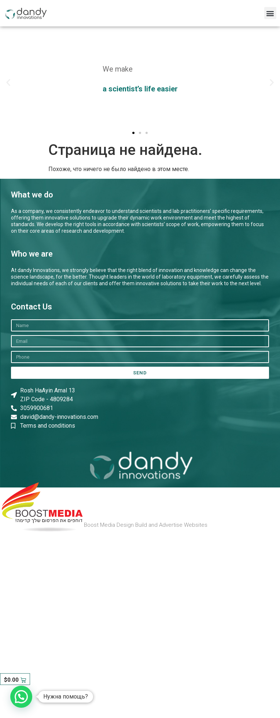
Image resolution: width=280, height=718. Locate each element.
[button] (270, 13)
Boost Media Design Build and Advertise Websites (145, 525)
